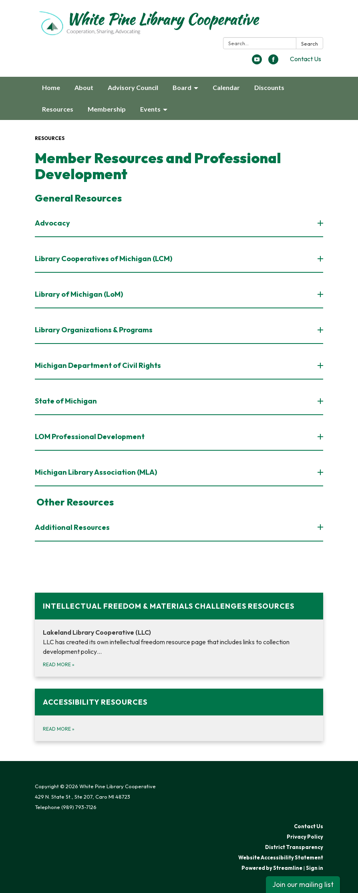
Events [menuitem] (150, 109)
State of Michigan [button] (66, 401)
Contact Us (305, 59)
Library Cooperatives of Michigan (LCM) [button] (104, 258)
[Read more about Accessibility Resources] (179, 715)
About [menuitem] (83, 87)
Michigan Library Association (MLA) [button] (96, 472)
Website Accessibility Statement (280, 857)
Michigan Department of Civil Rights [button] (98, 365)
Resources (49, 138)
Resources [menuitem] (57, 109)
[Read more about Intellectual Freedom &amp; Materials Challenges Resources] (179, 635)
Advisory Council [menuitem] (133, 87)
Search (309, 43)
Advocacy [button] (53, 223)
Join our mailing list (303, 884)
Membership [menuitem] (107, 109)
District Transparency (294, 847)
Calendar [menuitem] (226, 87)
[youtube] (257, 62)
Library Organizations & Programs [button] (94, 329)
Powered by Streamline (271, 868)
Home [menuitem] (51, 87)
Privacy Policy (305, 836)
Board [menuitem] (182, 87)
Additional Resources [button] (73, 527)
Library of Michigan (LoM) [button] (79, 294)
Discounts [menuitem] (269, 87)
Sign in (314, 868)
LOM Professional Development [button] (90, 436)
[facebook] (273, 62)
